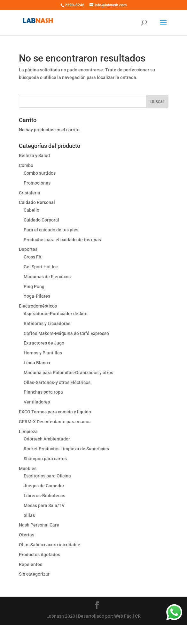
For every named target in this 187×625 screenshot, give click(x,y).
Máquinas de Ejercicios (47, 276)
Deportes (28, 249)
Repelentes (30, 564)
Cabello (31, 210)
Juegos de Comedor (44, 485)
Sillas (29, 515)
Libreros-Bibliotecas (44, 495)
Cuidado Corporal (41, 219)
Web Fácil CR (127, 616)
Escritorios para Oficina (47, 475)
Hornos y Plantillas (43, 352)
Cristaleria (29, 192)
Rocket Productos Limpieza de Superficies (66, 448)
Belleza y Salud (34, 155)
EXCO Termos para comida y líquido (55, 411)
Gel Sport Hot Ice (41, 266)
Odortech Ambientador (47, 438)
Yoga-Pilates (37, 296)
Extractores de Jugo (44, 342)
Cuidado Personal (37, 202)
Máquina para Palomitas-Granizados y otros (68, 372)
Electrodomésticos (38, 306)
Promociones (37, 182)
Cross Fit (33, 256)
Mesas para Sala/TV (44, 505)
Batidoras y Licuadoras (47, 323)
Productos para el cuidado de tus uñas (62, 239)
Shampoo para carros (45, 458)
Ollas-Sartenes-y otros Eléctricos (57, 382)
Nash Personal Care (39, 524)
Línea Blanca (37, 362)
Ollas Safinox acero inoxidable (49, 544)
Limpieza (28, 431)
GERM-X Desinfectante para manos (54, 421)
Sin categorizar (34, 574)
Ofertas (26, 534)
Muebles (27, 468)
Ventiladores (37, 401)
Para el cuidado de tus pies (51, 229)
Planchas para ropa (43, 392)
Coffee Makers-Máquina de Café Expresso (66, 333)
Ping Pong (34, 286)
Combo (26, 165)
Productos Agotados (39, 554)
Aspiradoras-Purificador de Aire (56, 313)
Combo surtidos (40, 173)
